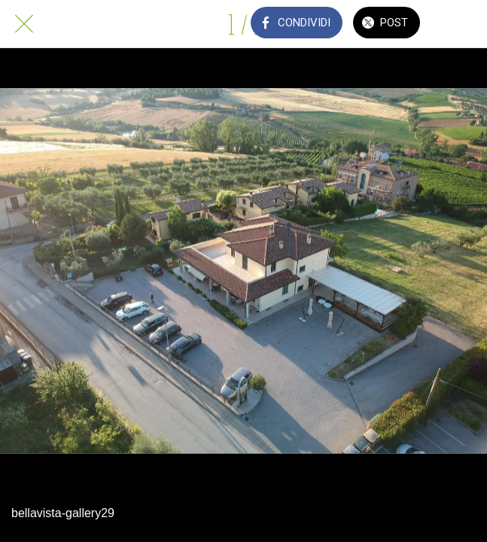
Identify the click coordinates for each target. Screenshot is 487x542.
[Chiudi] (24, 24)
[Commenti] (463, 24)
